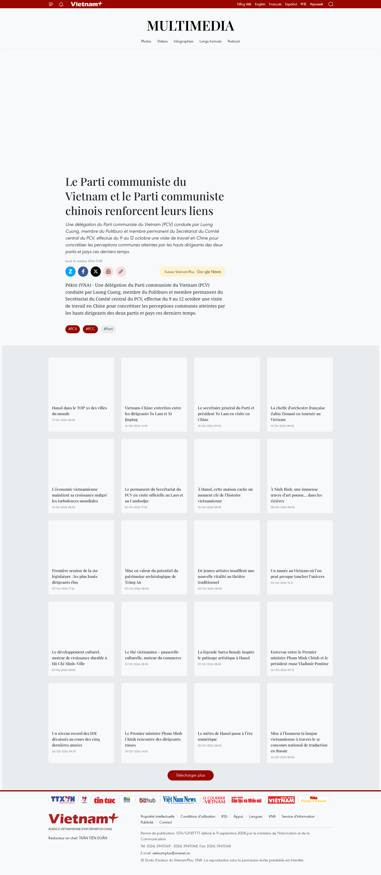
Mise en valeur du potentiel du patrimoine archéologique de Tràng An (151, 576)
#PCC (90, 328)
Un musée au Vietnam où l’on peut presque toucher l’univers (297, 573)
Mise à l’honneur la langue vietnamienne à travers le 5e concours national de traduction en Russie (299, 742)
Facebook (83, 271)
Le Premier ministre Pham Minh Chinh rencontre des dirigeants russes (153, 739)
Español (291, 4)
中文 (303, 4)
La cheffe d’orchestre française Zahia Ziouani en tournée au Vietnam (298, 413)
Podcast (234, 41)
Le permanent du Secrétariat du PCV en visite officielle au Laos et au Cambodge (154, 495)
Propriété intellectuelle (157, 816)
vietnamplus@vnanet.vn (171, 852)
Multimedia (190, 25)
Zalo (70, 271)
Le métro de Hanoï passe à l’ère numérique (225, 736)
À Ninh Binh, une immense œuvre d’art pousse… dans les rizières (296, 495)
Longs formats (210, 41)
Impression (108, 271)
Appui (238, 816)
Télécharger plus (190, 775)
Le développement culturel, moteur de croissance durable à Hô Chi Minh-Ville (79, 657)
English (260, 4)
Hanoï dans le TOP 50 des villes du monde (79, 410)
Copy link (121, 271)
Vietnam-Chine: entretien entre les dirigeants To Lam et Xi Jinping (153, 413)
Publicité (147, 822)
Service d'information (298, 816)
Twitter (96, 271)
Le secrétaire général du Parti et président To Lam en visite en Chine (226, 413)
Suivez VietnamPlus (179, 271)
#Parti (108, 328)
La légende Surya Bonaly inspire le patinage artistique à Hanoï (226, 654)
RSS (224, 816)
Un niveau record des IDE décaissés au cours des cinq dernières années (76, 739)
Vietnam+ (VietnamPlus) (87, 4)
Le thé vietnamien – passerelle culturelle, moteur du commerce (153, 654)
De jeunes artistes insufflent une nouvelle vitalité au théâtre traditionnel (226, 576)
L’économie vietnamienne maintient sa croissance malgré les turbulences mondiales (79, 495)
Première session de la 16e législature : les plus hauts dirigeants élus (75, 576)
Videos (162, 41)
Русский (316, 4)
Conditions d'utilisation (198, 816)
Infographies (183, 41)
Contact (165, 822)
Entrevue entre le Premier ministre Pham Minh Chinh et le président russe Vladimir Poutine (300, 657)
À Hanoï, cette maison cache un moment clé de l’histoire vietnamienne (225, 495)
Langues (255, 816)
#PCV (72, 328)
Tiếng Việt (244, 4)
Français (275, 4)
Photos (146, 41)
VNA (272, 816)
